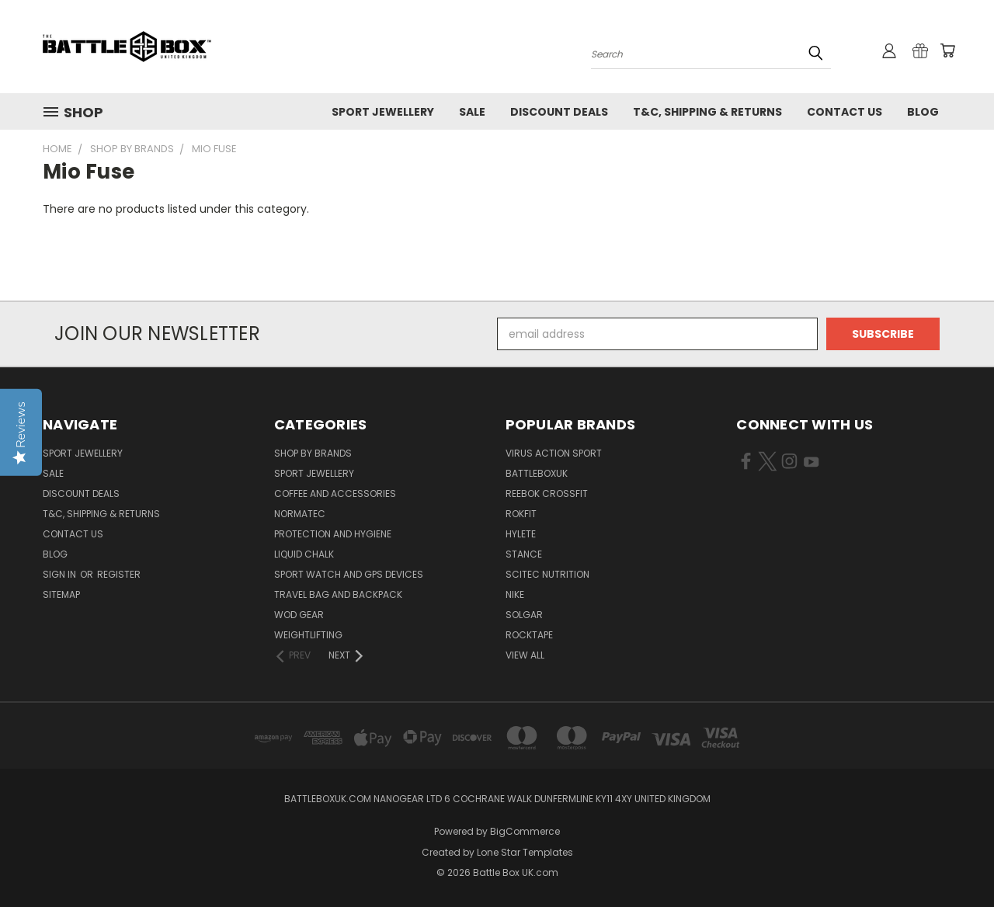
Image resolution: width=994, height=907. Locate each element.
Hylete (521, 533)
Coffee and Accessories (335, 493)
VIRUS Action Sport (554, 453)
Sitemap (61, 594)
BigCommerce (525, 831)
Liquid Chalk (304, 554)
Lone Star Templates (525, 852)
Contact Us (844, 112)
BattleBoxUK (537, 473)
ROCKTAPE (529, 634)
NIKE (515, 594)
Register (119, 574)
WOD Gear (299, 614)
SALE (472, 112)
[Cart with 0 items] (947, 50)
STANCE (524, 554)
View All (525, 655)
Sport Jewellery (383, 112)
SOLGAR (524, 614)
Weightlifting (308, 634)
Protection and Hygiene (332, 533)
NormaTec (299, 513)
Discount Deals (559, 112)
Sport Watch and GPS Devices (348, 574)
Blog (923, 112)
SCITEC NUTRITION (547, 574)
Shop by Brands (313, 453)
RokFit (521, 513)
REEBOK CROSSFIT (547, 493)
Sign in (60, 574)
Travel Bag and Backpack (338, 594)
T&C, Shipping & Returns (707, 112)
